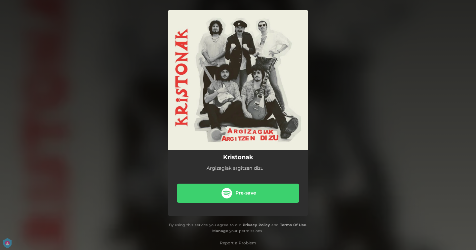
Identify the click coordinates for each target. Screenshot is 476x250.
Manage (220, 231)
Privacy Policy (256, 225)
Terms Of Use (293, 225)
